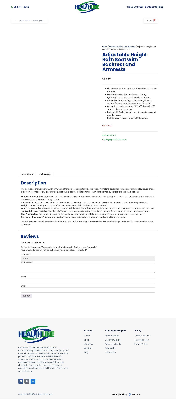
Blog (161, 7)
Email (23, 304)
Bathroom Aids (115, 56)
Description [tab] (28, 192)
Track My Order (135, 7)
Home (104, 56)
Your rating (26, 273)
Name (24, 295)
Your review (27, 281)
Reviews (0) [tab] (44, 192)
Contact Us (151, 7)
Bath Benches (129, 56)
